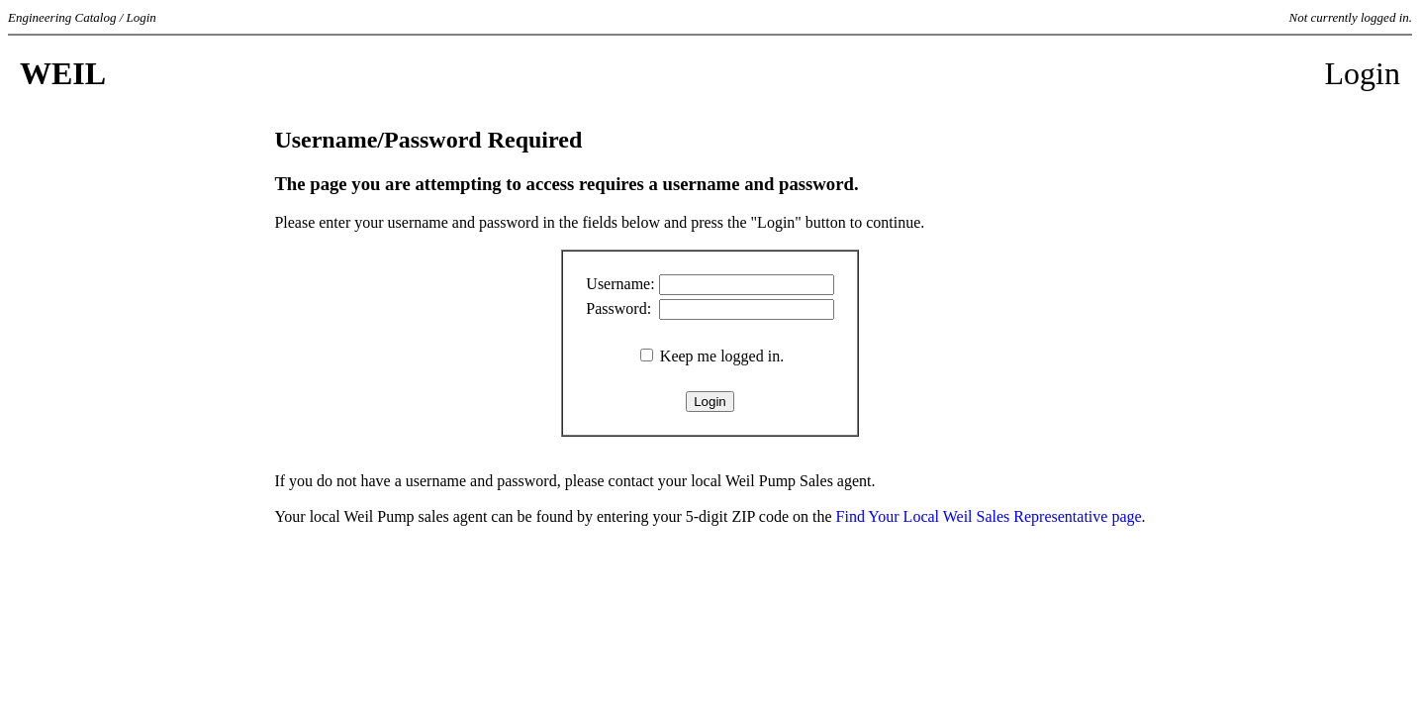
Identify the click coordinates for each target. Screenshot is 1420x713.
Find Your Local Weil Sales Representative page (989, 516)
